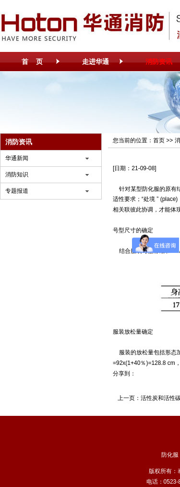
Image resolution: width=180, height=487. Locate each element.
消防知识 (16, 174)
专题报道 (16, 190)
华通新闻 (16, 158)
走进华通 (95, 61)
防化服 (150, 189)
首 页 (32, 61)
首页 (159, 140)
